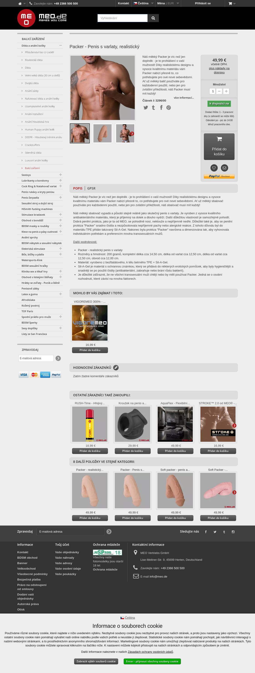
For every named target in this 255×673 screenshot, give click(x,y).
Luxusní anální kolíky (36, 160)
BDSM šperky (29, 322)
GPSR (91, 184)
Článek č (148, 100)
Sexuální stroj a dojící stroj (37, 203)
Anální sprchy (30, 237)
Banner (22, 559)
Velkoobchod (26, 564)
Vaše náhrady (64, 553)
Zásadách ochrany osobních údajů (150, 651)
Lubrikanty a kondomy (35, 180)
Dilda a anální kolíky (33, 45)
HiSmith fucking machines (37, 209)
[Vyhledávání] (153, 18)
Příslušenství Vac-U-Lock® (39, 52)
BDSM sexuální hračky (35, 265)
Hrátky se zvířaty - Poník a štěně (41, 282)
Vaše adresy (63, 559)
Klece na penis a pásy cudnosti (40, 231)
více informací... (184, 98)
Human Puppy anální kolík (39, 129)
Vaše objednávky (67, 548)
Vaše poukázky (65, 569)
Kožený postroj (31, 305)
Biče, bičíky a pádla (33, 254)
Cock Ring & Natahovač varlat (39, 186)
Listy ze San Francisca (34, 334)
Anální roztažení (33, 114)
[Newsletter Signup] (58, 358)
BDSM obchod (27, 553)
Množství (219, 84)
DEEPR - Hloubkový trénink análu (43, 137)
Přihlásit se (203, 3)
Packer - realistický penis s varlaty (100, 245)
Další (132, 133)
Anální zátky (31, 90)
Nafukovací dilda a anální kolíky (41, 98)
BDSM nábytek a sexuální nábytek (42, 243)
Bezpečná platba (29, 575)
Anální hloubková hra (36, 121)
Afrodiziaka (28, 300)
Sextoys (26, 175)
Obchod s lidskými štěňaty (37, 277)
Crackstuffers (32, 145)
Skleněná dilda (32, 152)
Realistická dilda (33, 60)
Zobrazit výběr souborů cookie (96, 661)
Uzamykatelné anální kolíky (39, 106)
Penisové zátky (30, 288)
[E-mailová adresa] (36, 358)
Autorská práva (28, 599)
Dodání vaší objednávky (25, 592)
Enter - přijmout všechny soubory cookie (152, 661)
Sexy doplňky (30, 328)
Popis (77, 184)
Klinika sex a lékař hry (35, 271)
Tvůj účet (62, 540)
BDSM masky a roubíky (35, 226)
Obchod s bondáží (32, 220)
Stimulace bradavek (33, 214)
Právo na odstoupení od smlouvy (32, 582)
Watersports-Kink (32, 260)
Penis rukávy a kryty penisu (38, 192)
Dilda (27, 67)
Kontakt (123, 3)
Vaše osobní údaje (68, 564)
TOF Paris (27, 311)
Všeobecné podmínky (32, 569)
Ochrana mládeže (105, 565)
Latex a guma (30, 294)
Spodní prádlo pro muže (36, 317)
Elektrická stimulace (33, 248)
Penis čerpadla (30, 197)
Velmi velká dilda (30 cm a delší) (42, 75)
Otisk (21, 605)
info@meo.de (158, 572)
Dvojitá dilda (31, 83)
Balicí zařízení (32, 168)
